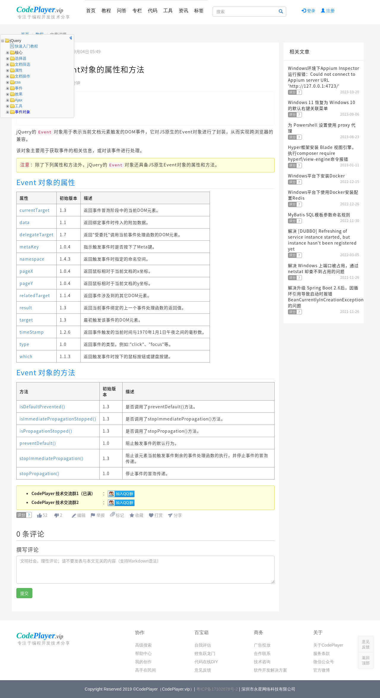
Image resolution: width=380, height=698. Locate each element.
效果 (19, 94)
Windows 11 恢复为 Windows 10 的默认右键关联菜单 (321, 105)
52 (45, 515)
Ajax (18, 100)
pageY (26, 283)
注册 (328, 10)
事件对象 (22, 112)
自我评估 (202, 645)
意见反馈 (202, 670)
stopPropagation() (40, 473)
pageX (26, 271)
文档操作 (22, 76)
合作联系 (262, 653)
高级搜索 (143, 645)
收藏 (139, 515)
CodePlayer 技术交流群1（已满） (63, 493)
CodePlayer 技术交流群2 (55, 502)
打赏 (158, 515)
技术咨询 (262, 661)
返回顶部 (366, 660)
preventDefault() (38, 443)
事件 (19, 88)
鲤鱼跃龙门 (204, 653)
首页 (91, 10)
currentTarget (35, 210)
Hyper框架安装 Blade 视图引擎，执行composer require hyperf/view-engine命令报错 (322, 153)
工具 (168, 10)
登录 (308, 10)
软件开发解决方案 (270, 670)
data (25, 222)
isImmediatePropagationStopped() (58, 419)
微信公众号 (323, 661)
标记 (117, 515)
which (26, 356)
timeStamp (32, 332)
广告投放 (262, 645)
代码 (152, 10)
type (24, 344)
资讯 (183, 10)
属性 (19, 70)
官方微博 (321, 670)
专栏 (137, 10)
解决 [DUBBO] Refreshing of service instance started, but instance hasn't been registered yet (322, 240)
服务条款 (321, 653)
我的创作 (143, 661)
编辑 (81, 515)
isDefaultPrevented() (42, 406)
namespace (32, 259)
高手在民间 (145, 670)
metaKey (29, 247)
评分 (21, 515)
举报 (100, 515)
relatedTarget (35, 295)
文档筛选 (22, 64)
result (26, 308)
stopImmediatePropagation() (52, 458)
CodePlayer (44, 12)
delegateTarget (36, 234)
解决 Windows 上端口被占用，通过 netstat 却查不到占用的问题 (323, 268)
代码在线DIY (206, 661)
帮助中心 (143, 653)
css (18, 82)
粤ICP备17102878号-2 (217, 689)
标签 (199, 10)
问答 (121, 10)
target (26, 320)
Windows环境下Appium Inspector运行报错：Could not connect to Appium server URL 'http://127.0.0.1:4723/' (323, 77)
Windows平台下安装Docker (316, 176)
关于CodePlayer (328, 645)
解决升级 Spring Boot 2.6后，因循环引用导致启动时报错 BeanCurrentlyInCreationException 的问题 (326, 296)
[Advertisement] (324, 415)
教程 (106, 10)
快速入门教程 (26, 46)
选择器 (20, 58)
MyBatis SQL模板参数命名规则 (319, 215)
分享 (178, 515)
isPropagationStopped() (46, 431)
